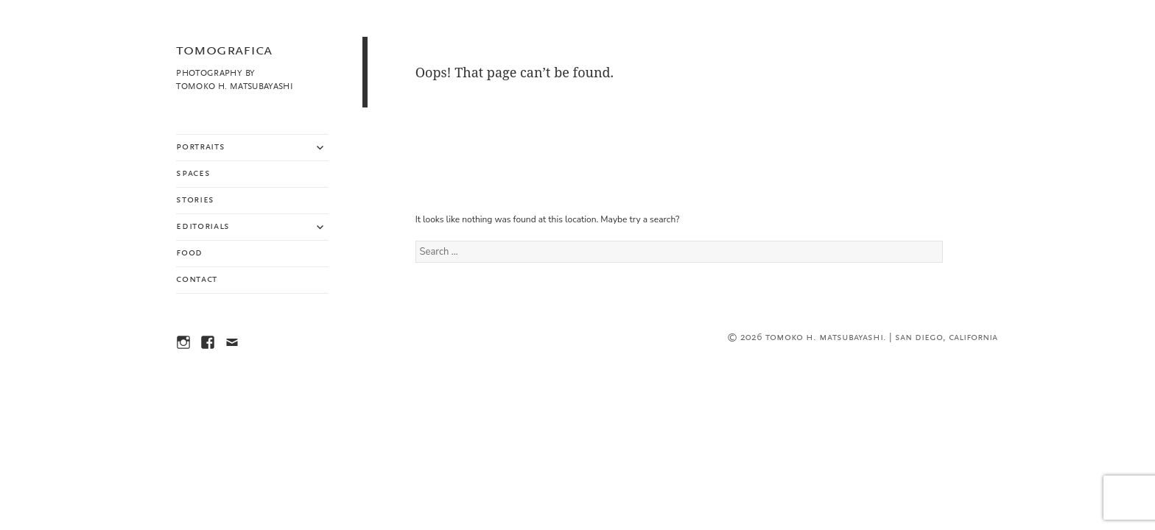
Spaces (193, 174)
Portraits (200, 147)
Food (189, 253)
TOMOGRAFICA (224, 51)
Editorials (203, 227)
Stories (195, 200)
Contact (196, 280)
